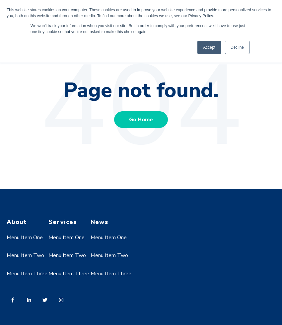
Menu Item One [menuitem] (25, 237)
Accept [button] (209, 47)
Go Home (141, 119)
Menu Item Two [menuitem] (25, 255)
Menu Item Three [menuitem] (27, 273)
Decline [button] (237, 47)
